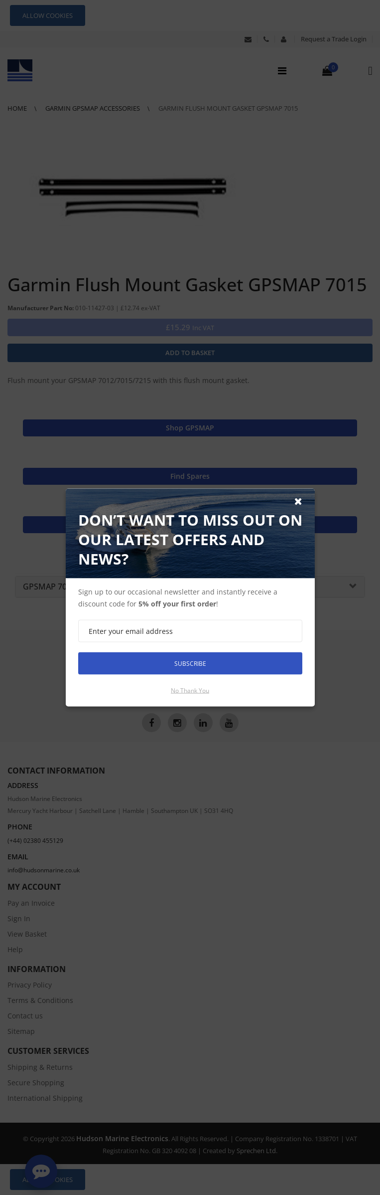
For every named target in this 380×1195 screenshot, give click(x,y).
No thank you (190, 690)
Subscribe (190, 663)
